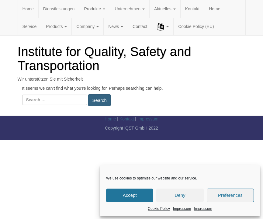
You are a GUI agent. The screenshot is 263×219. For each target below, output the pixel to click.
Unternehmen (130, 8)
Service (29, 26)
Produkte (94, 8)
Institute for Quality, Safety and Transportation (104, 58)
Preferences (230, 195)
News (115, 26)
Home (28, 8)
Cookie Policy (159, 209)
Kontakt (192, 8)
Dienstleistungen (59, 8)
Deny (180, 195)
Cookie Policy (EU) (196, 26)
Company (87, 26)
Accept (130, 195)
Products (56, 26)
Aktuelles (165, 8)
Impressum (182, 209)
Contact (140, 26)
